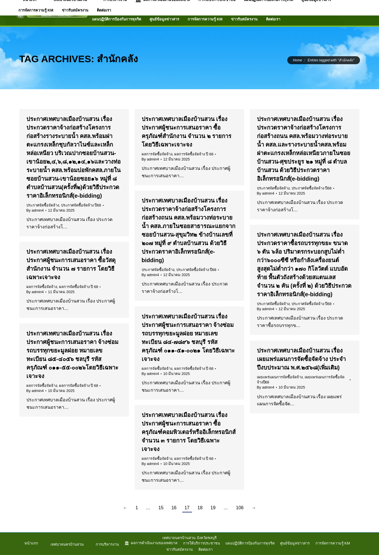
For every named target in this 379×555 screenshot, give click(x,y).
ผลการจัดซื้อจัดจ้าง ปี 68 (193, 154)
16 (174, 507)
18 (200, 507)
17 (187, 507)
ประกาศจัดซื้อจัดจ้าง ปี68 (81, 205)
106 (240, 507)
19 (212, 507)
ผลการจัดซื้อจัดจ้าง (157, 154)
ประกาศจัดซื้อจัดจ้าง (42, 205)
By (35, 210)
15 (161, 507)
